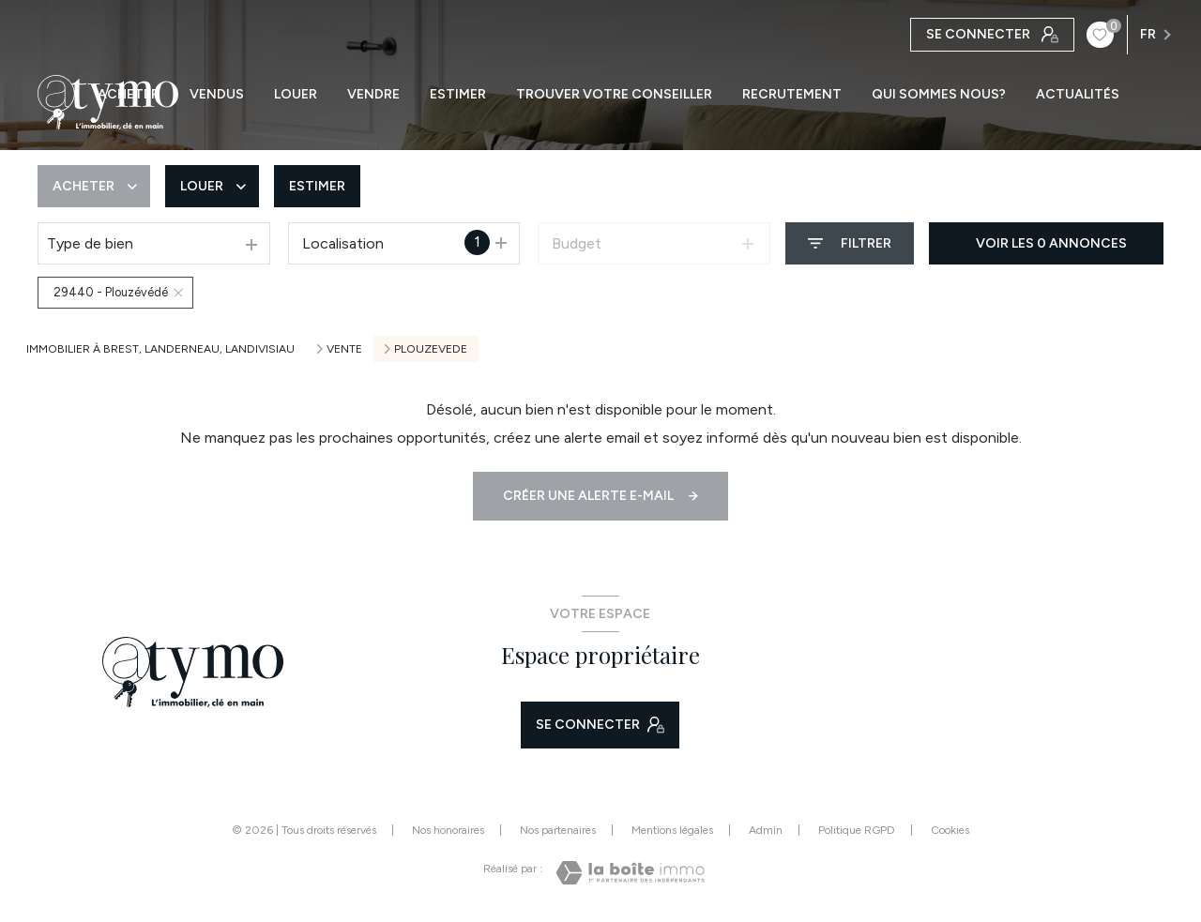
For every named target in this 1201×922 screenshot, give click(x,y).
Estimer (317, 186)
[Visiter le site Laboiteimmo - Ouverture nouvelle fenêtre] (630, 872)
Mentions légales (672, 830)
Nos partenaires (558, 830)
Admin (766, 830)
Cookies (950, 830)
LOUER (295, 94)
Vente (344, 349)
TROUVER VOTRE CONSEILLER (614, 94)
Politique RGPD (856, 830)
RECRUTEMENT (792, 94)
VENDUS (217, 94)
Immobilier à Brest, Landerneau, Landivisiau (160, 348)
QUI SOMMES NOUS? (939, 94)
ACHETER (129, 94)
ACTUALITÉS (1077, 94)
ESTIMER (458, 94)
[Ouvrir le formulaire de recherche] (849, 243)
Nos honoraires (448, 830)
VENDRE (373, 94)
